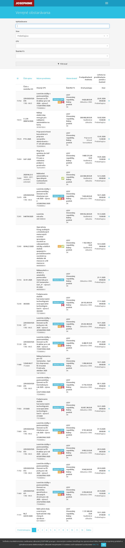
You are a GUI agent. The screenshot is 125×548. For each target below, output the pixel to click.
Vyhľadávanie (21, 21)
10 (72, 530)
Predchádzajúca (23, 530)
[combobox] (62, 36)
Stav (17, 31)
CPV (17, 41)
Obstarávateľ (71, 78)
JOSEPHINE (24, 3)
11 (77, 530)
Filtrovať (62, 64)
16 (82, 530)
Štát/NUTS (20, 51)
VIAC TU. (95, 544)
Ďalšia (88, 530)
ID (17, 78)
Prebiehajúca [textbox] (61, 36)
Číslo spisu (27, 78)
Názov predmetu (43, 78)
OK (103, 545)
